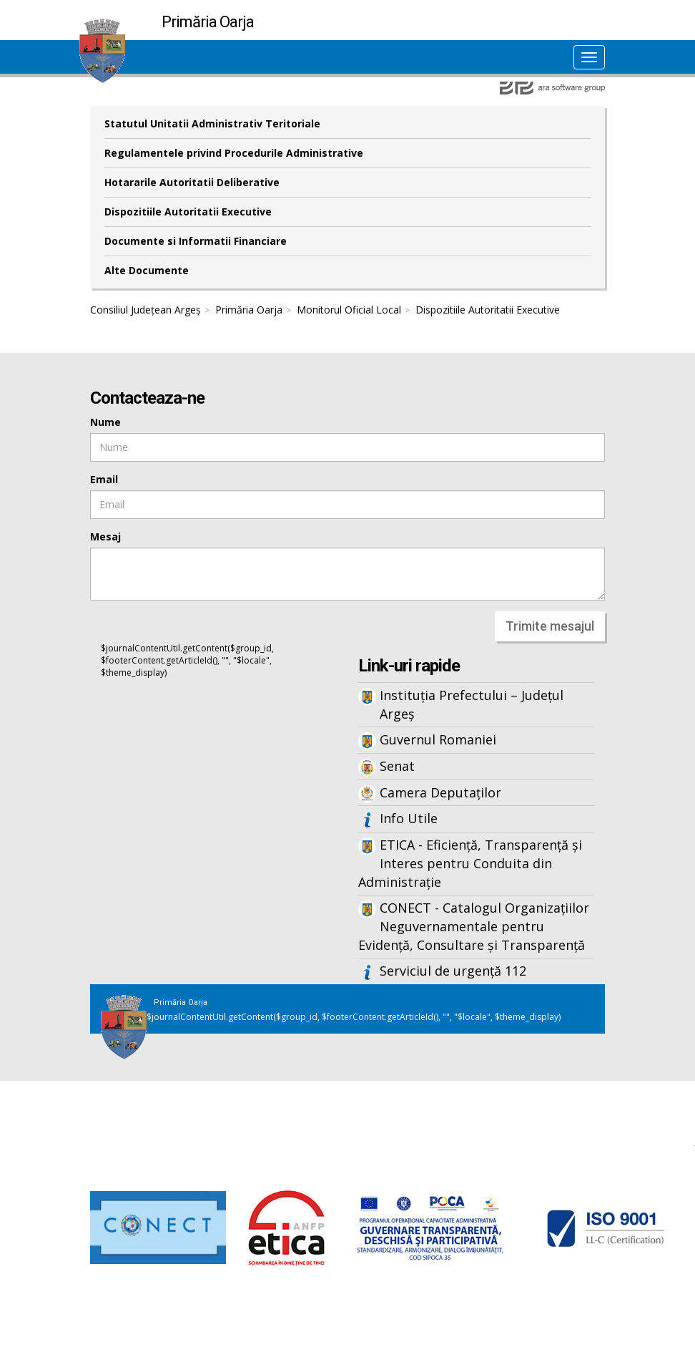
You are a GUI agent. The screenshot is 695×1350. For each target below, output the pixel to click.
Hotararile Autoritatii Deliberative (192, 182)
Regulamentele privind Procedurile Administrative (233, 153)
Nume (105, 422)
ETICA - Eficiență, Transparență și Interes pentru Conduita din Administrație (470, 863)
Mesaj (105, 536)
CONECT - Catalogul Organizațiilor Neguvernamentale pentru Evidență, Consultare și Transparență (473, 926)
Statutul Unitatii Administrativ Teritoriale (212, 123)
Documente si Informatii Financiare (195, 241)
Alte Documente (146, 270)
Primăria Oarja (248, 309)
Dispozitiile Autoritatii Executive (188, 211)
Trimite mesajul (550, 625)
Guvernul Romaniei (438, 739)
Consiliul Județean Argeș (145, 309)
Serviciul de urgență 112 (453, 970)
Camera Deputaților (440, 792)
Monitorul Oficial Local (349, 309)
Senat (397, 765)
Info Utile (409, 818)
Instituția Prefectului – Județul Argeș (471, 704)
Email (104, 479)
